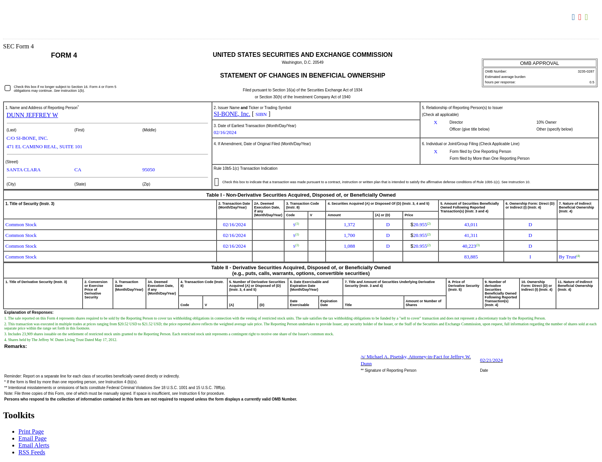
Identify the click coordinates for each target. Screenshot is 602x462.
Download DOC (574, 17)
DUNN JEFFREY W (32, 115)
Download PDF (580, 17)
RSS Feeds (31, 452)
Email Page (32, 438)
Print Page (31, 431)
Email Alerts (33, 445)
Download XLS (587, 17)
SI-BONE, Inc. (232, 114)
